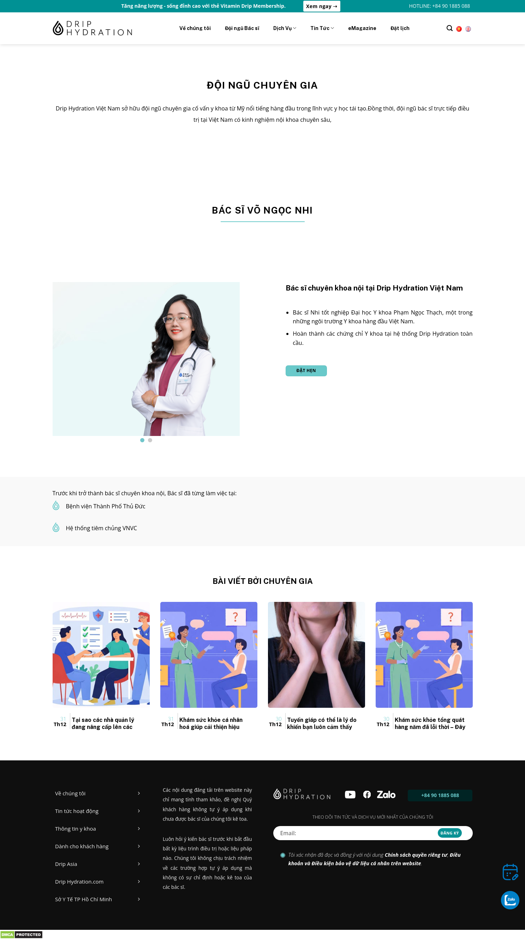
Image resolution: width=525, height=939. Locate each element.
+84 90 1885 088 (440, 795)
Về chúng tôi (195, 28)
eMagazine (362, 28)
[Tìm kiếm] (450, 28)
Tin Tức (322, 28)
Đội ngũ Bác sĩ (242, 28)
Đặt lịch (400, 28)
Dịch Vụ (284, 28)
